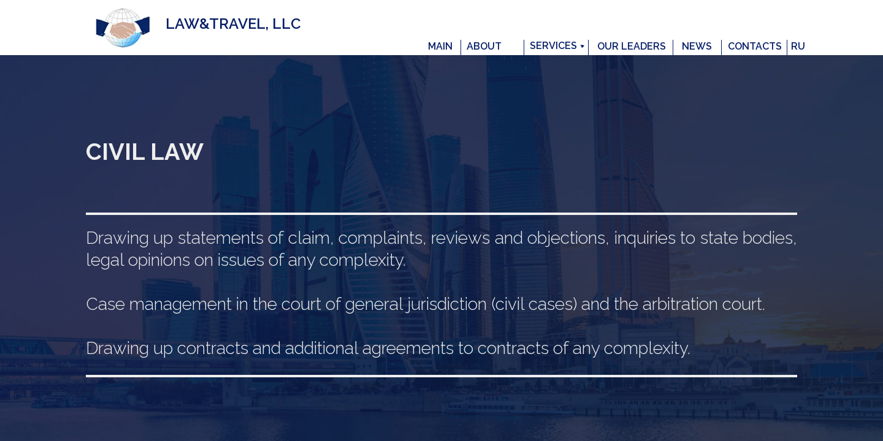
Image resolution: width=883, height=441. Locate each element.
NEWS (697, 46)
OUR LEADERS (631, 46)
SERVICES (553, 45)
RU (798, 46)
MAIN (440, 46)
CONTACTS (755, 46)
